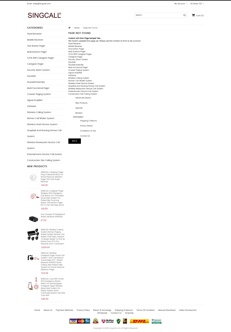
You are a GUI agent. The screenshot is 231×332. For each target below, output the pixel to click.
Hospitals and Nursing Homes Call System (86, 86)
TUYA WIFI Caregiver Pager (40, 58)
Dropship (129, 313)
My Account (180, 4)
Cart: (198, 15)
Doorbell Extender (36, 82)
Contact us (116, 313)
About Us (48, 310)
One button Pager (36, 46)
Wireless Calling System (39, 112)
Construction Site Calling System (43, 160)
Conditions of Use (88, 131)
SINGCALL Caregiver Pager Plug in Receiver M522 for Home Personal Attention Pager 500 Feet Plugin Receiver (52, 176)
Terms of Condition (145, 310)
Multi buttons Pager (37, 52)
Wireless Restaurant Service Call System (85, 89)
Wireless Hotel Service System (42, 124)
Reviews (78, 113)
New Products (81, 103)
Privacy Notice (86, 126)
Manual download (166, 310)
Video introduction (188, 310)
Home (76, 28)
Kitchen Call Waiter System (40, 118)
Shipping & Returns (88, 121)
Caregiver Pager (35, 64)
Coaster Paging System (39, 94)
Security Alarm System (38, 70)
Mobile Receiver (35, 40)
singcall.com (115, 328)
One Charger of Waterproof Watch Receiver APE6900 (53, 215)
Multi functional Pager (38, 88)
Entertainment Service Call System (44, 154)
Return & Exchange (102, 310)
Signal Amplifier (35, 100)
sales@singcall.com (42, 4)
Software (31, 106)
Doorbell (31, 76)
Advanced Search (83, 98)
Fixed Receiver (34, 34)
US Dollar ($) (197, 4)
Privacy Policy (83, 310)
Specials (79, 108)
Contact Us (85, 136)
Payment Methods (64, 310)
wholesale (102, 313)
